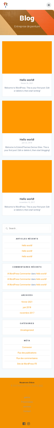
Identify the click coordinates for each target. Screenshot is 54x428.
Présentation (27, 402)
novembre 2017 (27, 313)
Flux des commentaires (27, 358)
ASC (41, 385)
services (27, 406)
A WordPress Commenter (19, 274)
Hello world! (27, 79)
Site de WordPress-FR (27, 364)
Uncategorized (27, 330)
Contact (27, 411)
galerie (27, 397)
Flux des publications (27, 353)
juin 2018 (27, 307)
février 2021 (27, 302)
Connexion (27, 347)
